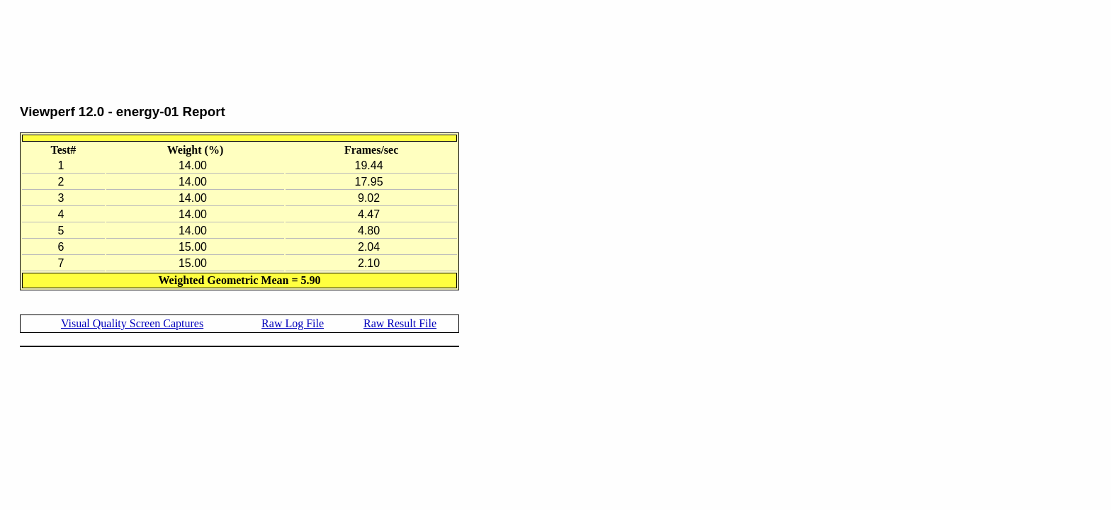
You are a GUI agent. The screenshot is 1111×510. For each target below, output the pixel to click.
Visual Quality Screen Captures (132, 323)
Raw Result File (399, 323)
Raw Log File (292, 323)
